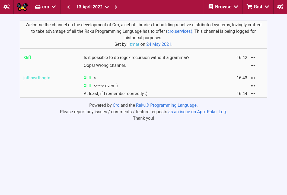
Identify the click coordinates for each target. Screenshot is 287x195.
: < (90, 77)
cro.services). (180, 31)
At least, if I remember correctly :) (115, 93)
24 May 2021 (158, 44)
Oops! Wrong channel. (105, 65)
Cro (116, 105)
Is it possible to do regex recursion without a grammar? (136, 57)
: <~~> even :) (101, 85)
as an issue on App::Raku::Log (197, 111)
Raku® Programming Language (166, 105)
